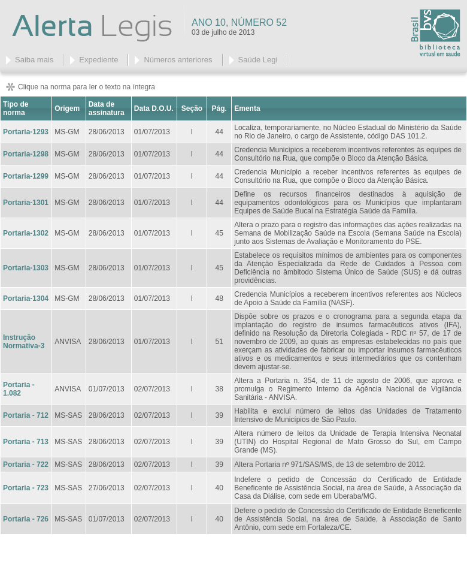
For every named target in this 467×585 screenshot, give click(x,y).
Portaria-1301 (25, 202)
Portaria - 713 (25, 442)
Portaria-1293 (25, 132)
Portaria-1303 (25, 268)
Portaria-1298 (25, 154)
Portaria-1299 (25, 176)
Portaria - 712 (25, 415)
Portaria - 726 (25, 519)
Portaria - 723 (25, 488)
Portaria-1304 (25, 298)
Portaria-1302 (25, 233)
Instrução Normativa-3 (23, 341)
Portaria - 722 (25, 464)
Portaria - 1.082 (19, 389)
